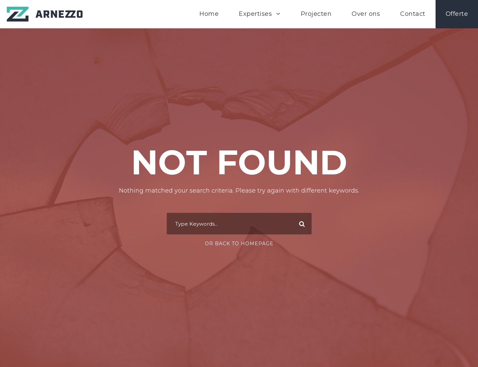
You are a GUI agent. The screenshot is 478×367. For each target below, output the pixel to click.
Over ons (366, 14)
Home (209, 14)
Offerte (457, 14)
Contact (412, 14)
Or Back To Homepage (239, 244)
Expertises (255, 14)
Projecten (316, 14)
